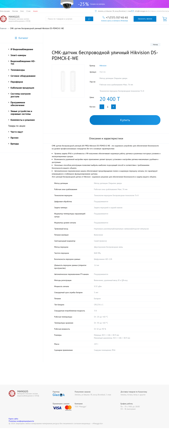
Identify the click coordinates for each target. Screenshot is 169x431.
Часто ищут (17, 131)
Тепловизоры (18, 69)
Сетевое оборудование (23, 75)
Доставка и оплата (155, 11)
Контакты (165, 11)
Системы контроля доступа (20, 95)
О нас (28, 11)
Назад (155, 44)
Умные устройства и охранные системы (21, 112)
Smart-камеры (18, 55)
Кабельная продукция (22, 87)
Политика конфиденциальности (21, 424)
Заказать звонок (145, 18)
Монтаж (15, 11)
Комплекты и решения (23, 119)
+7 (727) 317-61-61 (117, 17)
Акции (35, 11)
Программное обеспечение (18, 104)
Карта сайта (13, 421)
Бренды (15, 143)
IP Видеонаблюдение (22, 49)
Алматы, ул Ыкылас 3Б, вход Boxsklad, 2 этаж (113, 11)
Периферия (17, 81)
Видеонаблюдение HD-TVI (23, 62)
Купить (125, 120)
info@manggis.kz (139, 11)
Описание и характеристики (106, 138)
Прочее (14, 137)
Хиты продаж (5, 11)
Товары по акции (16, 125)
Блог (22, 11)
